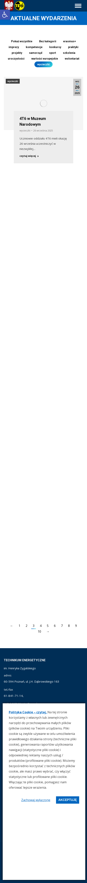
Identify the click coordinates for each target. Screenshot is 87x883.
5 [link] (48, 626)
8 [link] (69, 626)
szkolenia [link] (69, 52)
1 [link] (19, 626)
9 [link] (76, 626)
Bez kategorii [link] (47, 41)
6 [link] (55, 626)
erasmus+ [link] (69, 41)
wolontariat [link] (72, 58)
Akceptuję (67, 800)
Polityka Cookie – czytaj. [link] (28, 712)
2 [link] (26, 626)
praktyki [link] (73, 47)
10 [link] (39, 631)
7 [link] (62, 626)
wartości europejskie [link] (44, 58)
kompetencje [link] (34, 47)
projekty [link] (17, 52)
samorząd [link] (35, 52)
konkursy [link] (55, 47)
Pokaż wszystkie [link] (21, 41)
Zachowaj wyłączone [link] (35, 800)
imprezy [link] (14, 47)
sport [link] (52, 52)
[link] (5, 15)
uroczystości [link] (16, 58)
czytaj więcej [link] (30, 153)
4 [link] (40, 626)
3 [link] (33, 626)
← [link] (11, 626)
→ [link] (48, 631)
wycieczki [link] (43, 64)
